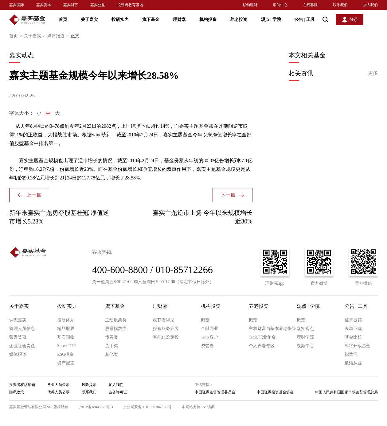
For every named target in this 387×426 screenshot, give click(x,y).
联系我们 (340, 5)
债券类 (111, 337)
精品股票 (65, 328)
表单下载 (353, 328)
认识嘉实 (17, 320)
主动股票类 (116, 320)
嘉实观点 (305, 328)
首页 (63, 19)
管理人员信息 (22, 328)
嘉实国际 (16, 5)
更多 (373, 73)
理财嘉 (179, 19)
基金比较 (353, 337)
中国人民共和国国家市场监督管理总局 (346, 392)
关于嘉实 (89, 19)
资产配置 (65, 363)
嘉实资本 (43, 5)
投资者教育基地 (130, 5)
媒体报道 (59, 36)
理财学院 (305, 337)
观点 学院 (271, 19)
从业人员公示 (58, 385)
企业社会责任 (22, 346)
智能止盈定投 (166, 337)
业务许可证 (118, 392)
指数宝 (351, 354)
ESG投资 (65, 354)
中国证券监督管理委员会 (215, 392)
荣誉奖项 (17, 337)
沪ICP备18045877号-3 (95, 407)
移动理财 (250, 5)
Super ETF (66, 346)
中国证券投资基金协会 (275, 392)
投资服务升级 (166, 328)
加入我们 (370, 5)
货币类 (111, 346)
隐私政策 (16, 392)
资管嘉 (207, 346)
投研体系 (65, 320)
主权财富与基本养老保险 (272, 328)
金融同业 (209, 328)
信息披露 (353, 320)
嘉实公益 (97, 5)
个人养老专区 (262, 346)
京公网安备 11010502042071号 (147, 407)
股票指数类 (116, 328)
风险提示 (89, 385)
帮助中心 (280, 5)
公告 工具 (305, 19)
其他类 (111, 354)
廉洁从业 (353, 363)
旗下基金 (150, 19)
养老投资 (238, 19)
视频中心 (305, 346)
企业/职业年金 (262, 337)
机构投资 (208, 19)
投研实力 (120, 19)
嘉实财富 (70, 5)
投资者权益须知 (22, 385)
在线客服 (310, 5)
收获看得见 (163, 320)
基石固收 (65, 337)
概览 (205, 320)
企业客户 (209, 337)
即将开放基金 (357, 346)
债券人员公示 (58, 392)
